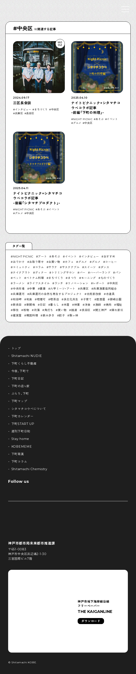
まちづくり (41, 109)
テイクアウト (21, 272)
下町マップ (19, 401)
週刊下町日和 (20, 431)
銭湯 (74, 310)
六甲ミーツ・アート (62, 288)
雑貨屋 (17, 315)
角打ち (48, 310)
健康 (42, 288)
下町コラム (19, 461)
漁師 (98, 304)
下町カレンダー (22, 416)
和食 (29, 299)
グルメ (77, 123)
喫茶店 (54, 299)
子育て (87, 299)
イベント (112, 119)
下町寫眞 (17, 454)
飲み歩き (48, 315)
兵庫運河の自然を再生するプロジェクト (55, 294)
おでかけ (19, 261)
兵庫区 (19, 113)
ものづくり (108, 278)
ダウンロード (90, 621)
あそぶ (100, 119)
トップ (16, 348)
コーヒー (111, 261)
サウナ (52, 267)
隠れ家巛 (117, 310)
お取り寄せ (36, 261)
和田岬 (17, 299)
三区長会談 (22, 103)
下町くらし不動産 (24, 364)
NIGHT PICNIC (82, 119)
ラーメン (19, 283)
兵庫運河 (19, 294)
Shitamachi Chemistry (29, 469)
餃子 (62, 315)
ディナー (41, 272)
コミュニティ (21, 267)
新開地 (30, 304)
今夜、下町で (20, 371)
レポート (99, 283)
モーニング (88, 278)
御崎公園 (116, 299)
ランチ (58, 283)
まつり (72, 278)
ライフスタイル (39, 283)
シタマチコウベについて (28, 409)
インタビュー (23, 109)
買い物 (62, 310)
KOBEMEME (21, 446)
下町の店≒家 (20, 386)
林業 (77, 304)
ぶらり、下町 (20, 394)
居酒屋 (100, 299)
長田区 (30, 113)
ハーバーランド (100, 272)
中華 (32, 288)
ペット (17, 278)
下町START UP (22, 424)
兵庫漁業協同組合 (105, 288)
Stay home (20, 439)
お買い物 (54, 261)
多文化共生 (71, 299)
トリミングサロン (63, 272)
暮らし (54, 304)
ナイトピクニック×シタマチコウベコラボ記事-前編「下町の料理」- (95, 108)
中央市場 (19, 288)
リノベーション (78, 283)
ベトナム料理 (35, 278)
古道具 (110, 294)
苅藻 (37, 310)
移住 (16, 310)
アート (42, 256)
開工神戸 (101, 310)
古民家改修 (94, 294)
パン (118, 272)
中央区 (55, 109)
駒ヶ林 (74, 315)
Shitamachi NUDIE (26, 356)
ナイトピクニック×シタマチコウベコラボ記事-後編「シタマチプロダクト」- (37, 198)
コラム (39, 267)
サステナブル (71, 267)
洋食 (88, 304)
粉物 (26, 310)
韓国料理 (32, 315)
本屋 (67, 304)
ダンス (105, 267)
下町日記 (17, 379)
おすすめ (109, 256)
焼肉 (109, 304)
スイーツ (90, 267)
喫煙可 (41, 299)
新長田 (17, 304)
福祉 (119, 304)
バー (82, 272)
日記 (42, 304)
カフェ (69, 261)
